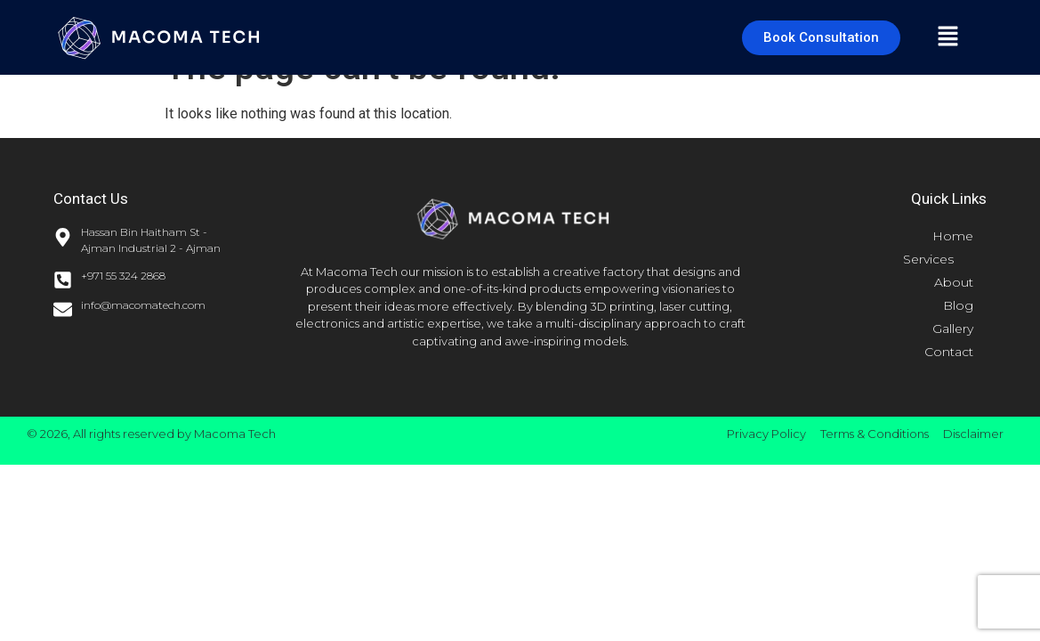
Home (952, 236)
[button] (948, 37)
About (953, 282)
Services (938, 259)
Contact (948, 352)
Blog (958, 305)
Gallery (952, 328)
